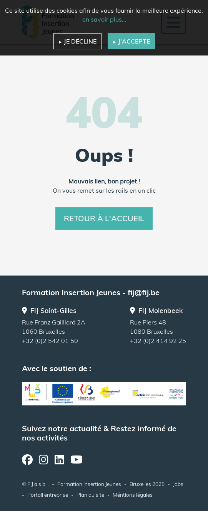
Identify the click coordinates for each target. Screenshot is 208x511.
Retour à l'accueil (104, 218)
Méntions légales (133, 494)
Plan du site (90, 494)
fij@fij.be (144, 292)
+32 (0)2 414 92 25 (158, 341)
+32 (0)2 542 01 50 (50, 341)
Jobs (178, 484)
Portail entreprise (47, 494)
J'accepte (131, 41)
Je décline (77, 41)
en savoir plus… (104, 19)
